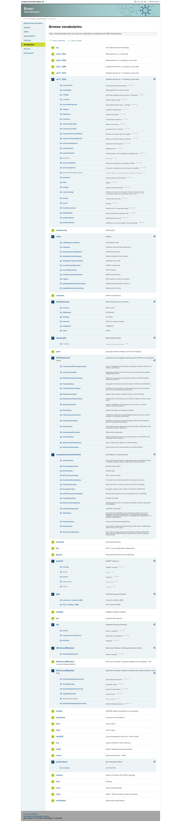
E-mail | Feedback (31, 814)
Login (138, 1)
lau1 (58, 724)
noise (58, 755)
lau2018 (59, 736)
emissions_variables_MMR (73, 600)
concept (66, 567)
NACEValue (67, 513)
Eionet (33, 19)
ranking (65, 187)
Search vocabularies (59, 40)
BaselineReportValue (70, 466)
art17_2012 (61, 73)
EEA (33, 1)
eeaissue (66, 321)
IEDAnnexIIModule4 (65, 671)
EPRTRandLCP (63, 358)
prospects (66, 177)
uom (58, 788)
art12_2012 (61, 54)
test (58, 781)
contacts (66, 308)
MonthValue (67, 410)
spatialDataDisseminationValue (74, 283)
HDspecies (67, 114)
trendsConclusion (69, 208)
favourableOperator (70, 104)
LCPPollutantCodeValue (72, 388)
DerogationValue (69, 489)
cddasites (66, 247)
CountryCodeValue (70, 372)
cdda (58, 237)
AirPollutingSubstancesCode (73, 679)
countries (66, 99)
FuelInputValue (68, 384)
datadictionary (62, 302)
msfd (58, 749)
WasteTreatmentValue (71, 447)
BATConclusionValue (70, 475)
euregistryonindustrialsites (68, 455)
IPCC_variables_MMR (71, 604)
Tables (26, 32)
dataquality (61, 338)
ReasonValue (68, 426)
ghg (58, 594)
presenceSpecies (69, 168)
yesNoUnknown (68, 222)
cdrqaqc (66, 95)
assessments (68, 85)
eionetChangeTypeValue (72, 265)
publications (62, 762)
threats (65, 198)
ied (57, 625)
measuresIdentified (70, 124)
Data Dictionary (41, 19)
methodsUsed (68, 148)
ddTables (66, 317)
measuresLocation (70, 129)
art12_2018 (61, 60)
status (65, 331)
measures (66, 119)
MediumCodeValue (70, 394)
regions (65, 279)
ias (57, 618)
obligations (67, 326)
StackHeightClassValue (71, 432)
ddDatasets (67, 312)
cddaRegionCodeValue (71, 242)
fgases (59, 555)
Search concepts (76, 40)
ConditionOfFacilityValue (72, 480)
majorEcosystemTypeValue (73, 274)
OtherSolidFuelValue (70, 421)
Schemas (27, 40)
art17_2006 (61, 67)
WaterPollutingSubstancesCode (74, 703)
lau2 (58, 730)
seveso (59, 775)
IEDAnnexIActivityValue (71, 503)
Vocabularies (29, 45)
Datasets (27, 27)
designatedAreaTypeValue (72, 252)
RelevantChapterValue (71, 532)
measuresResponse (70, 143)
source (65, 577)
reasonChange (68, 192)
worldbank (61, 801)
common (60, 295)
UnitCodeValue (68, 437)
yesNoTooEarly (68, 218)
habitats (66, 109)
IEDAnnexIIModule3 (65, 662)
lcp (57, 743)
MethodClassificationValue (72, 399)
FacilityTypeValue (69, 498)
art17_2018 (61, 79)
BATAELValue (68, 471)
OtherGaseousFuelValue (72, 415)
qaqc (64, 182)
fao (57, 548)
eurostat (60, 542)
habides (59, 612)
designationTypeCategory (72, 256)
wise (58, 794)
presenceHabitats (69, 163)
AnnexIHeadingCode (70, 654)
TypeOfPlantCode (69, 694)
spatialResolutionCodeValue (73, 288)
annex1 (65, 631)
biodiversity (61, 230)
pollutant (66, 640)
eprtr (58, 352)
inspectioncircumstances (72, 635)
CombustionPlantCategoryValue (74, 366)
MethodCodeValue (69, 404)
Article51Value (68, 460)
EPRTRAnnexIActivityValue (73, 494)
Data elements (29, 36)
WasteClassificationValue (72, 443)
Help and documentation (33, 23)
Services (27, 49)
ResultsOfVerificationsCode (73, 689)
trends (65, 203)
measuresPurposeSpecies (72, 138)
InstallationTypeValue (71, 509)
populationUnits (69, 153)
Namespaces (29, 53)
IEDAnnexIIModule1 (65, 648)
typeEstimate (68, 213)
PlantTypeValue (68, 522)
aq (57, 48)
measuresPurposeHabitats (72, 134)
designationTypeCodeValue (73, 261)
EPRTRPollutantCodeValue (73, 378)
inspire (59, 711)
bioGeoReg (67, 90)
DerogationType (68, 684)
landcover (60, 717)
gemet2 (59, 561)
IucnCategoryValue (70, 270)
